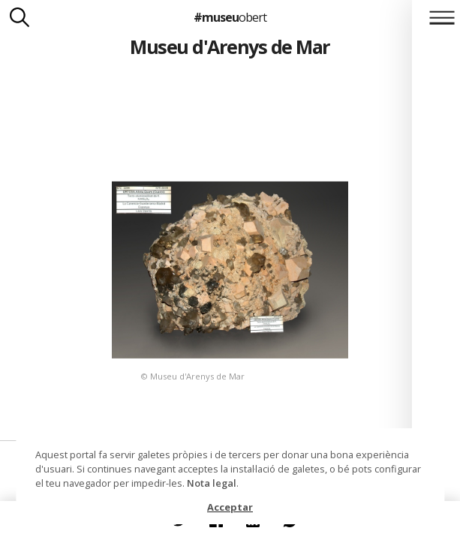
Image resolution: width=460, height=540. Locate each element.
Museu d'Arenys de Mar (229, 46)
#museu (230, 17)
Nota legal (211, 483)
